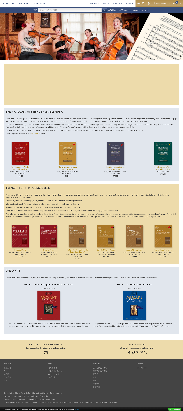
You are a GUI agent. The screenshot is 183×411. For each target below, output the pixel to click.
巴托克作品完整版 (100, 368)
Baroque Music (20, 250)
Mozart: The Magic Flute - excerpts (134, 284)
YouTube (34, 133)
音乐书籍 (96, 387)
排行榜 (6, 374)
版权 (5, 380)
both (147, 10)
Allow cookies (174, 409)
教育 (50, 363)
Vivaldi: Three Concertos (163, 250)
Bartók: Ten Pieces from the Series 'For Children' (77, 251)
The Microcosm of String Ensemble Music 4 (162, 168)
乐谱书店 (7, 377)
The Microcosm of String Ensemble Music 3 (115, 168)
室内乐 (95, 374)
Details (77, 409)
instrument (138, 10)
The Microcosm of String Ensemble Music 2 (67, 168)
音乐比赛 (51, 377)
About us (7, 399)
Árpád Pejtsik (53, 374)
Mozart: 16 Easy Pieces (134, 250)
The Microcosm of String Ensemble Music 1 (20, 168)
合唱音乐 (96, 383)
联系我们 (7, 368)
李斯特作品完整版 (100, 371)
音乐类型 (96, 363)
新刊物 (140, 363)
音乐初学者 (52, 368)
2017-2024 (142, 368)
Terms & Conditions (18, 399)
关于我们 (7, 363)
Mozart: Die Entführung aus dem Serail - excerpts (48, 284)
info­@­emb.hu (43, 396)
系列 (5, 371)
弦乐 (94, 377)
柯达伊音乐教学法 (55, 371)
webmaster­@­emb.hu (47, 399)
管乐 (94, 380)
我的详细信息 (159, 3)
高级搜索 (112, 10)
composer (128, 10)
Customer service (10, 396)
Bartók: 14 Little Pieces (106, 250)
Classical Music (48, 250)
